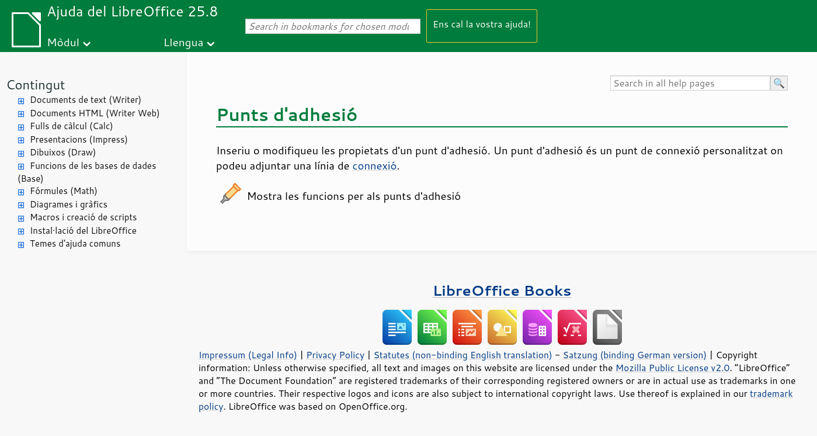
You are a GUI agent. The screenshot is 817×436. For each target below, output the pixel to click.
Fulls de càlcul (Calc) (71, 126)
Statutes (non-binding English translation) (462, 354)
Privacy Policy (335, 354)
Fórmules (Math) (64, 191)
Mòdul (63, 42)
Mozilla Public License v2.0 (673, 367)
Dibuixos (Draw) (63, 152)
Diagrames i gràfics (68, 204)
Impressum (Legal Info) (248, 354)
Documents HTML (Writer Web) (95, 113)
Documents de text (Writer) (85, 100)
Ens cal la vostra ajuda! (482, 23)
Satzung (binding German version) (635, 354)
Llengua (184, 42)
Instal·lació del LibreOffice (83, 230)
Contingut (35, 84)
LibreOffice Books (502, 290)
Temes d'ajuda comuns (75, 243)
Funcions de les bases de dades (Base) (87, 172)
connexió (375, 165)
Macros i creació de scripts (83, 217)
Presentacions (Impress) (79, 139)
